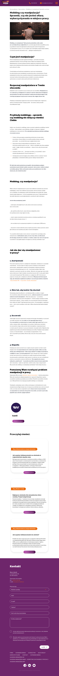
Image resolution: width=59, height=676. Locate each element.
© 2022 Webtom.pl (29, 670)
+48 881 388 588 (16, 580)
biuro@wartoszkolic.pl (18, 581)
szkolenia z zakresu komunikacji (29, 375)
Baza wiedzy (22, 9)
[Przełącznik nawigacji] (56, 3)
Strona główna (13, 9)
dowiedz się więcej (18, 421)
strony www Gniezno (36, 670)
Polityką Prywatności (31, 640)
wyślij (44, 647)
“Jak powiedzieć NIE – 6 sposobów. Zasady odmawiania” (23, 280)
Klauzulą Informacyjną (18, 640)
